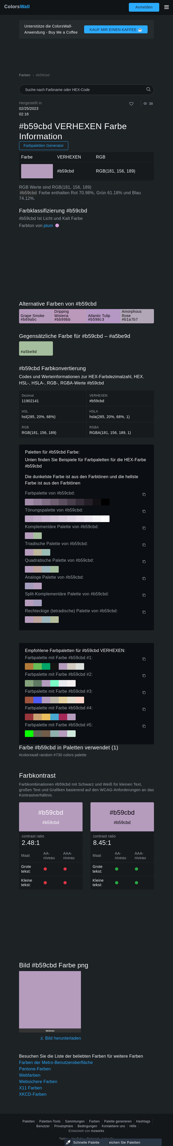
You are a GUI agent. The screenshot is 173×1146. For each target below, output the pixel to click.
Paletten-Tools (50, 1121)
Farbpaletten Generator (44, 145)
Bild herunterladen (60, 1038)
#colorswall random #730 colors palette (52, 755)
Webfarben (29, 1075)
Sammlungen (75, 1121)
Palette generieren (118, 1121)
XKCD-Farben (33, 1094)
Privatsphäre (63, 1126)
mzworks (97, 1131)
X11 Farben (30, 1088)
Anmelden (144, 7)
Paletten (28, 1121)
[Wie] (131, 103)
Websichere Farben (38, 1081)
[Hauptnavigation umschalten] (166, 7)
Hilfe (133, 1126)
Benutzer (43, 1126)
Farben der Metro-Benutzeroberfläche (56, 1062)
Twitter (64, 1138)
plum (48, 225)
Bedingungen (87, 1126)
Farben (94, 1121)
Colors (17, 6)
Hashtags (143, 1121)
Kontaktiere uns (113, 1126)
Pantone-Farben (35, 1069)
